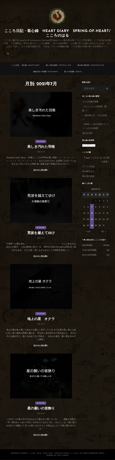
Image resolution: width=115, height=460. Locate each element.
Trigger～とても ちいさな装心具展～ (96, 160)
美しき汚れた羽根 (41, 147)
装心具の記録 (41, 141)
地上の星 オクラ (41, 319)
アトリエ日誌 (88, 167)
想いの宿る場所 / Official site (58, 65)
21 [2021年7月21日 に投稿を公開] (92, 219)
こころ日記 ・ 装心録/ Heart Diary (25, 65)
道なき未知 (87, 133)
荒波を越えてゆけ (41, 233)
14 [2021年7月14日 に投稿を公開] (92, 213)
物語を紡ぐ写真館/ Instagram (45, 72)
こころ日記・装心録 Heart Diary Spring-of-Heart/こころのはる (53, 453)
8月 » (103, 232)
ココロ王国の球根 (90, 102)
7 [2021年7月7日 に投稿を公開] (91, 207)
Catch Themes (63, 455)
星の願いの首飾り (41, 409)
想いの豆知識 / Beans (73, 72)
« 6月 (88, 232)
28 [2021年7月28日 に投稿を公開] (92, 226)
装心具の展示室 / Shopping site (90, 65)
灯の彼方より (88, 171)
